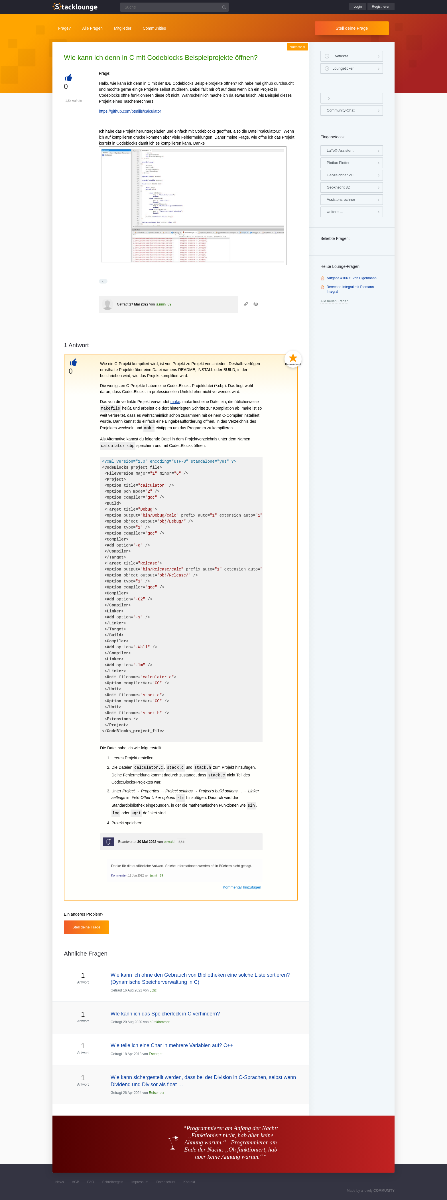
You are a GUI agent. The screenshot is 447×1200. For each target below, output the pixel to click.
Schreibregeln (112, 1182)
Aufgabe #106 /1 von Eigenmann (352, 278)
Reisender (156, 1093)
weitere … (335, 212)
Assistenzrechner (341, 199)
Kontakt (189, 1182)
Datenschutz (165, 1182)
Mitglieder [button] (122, 28)
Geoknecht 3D (338, 187)
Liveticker (340, 56)
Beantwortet (127, 842)
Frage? (64, 28)
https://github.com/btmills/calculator (130, 111)
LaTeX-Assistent (340, 150)
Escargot (155, 1054)
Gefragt (122, 304)
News (59, 1182)
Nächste (297, 47)
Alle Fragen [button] (92, 28)
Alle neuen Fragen (334, 301)
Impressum (139, 1182)
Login (357, 7)
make (175, 401)
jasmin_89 (163, 304)
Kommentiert (119, 875)
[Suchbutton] (224, 7)
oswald (169, 842)
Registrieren (381, 7)
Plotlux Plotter (338, 163)
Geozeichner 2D (340, 175)
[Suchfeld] (174, 7)
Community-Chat (341, 110)
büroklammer (160, 1022)
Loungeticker (342, 68)
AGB (75, 1182)
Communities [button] (154, 28)
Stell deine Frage (352, 28)
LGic (153, 990)
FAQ (90, 1182)
